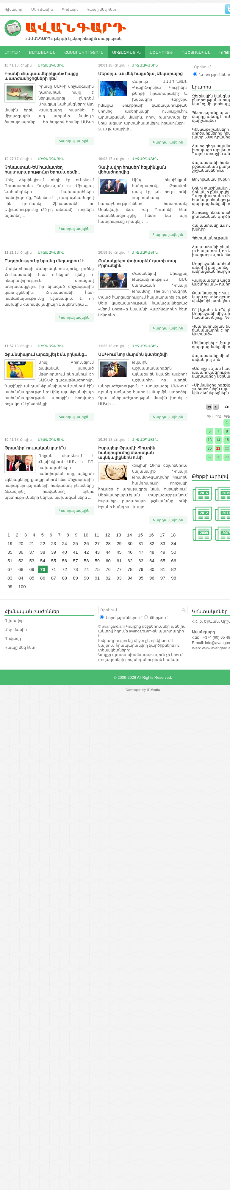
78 (130, 569)
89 (75, 577)
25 (75, 543)
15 (140, 534)
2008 (204, 533)
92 (108, 577)
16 (151, 534)
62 (130, 560)
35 (9, 552)
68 (21, 569)
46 (130, 552)
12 (107, 534)
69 (31, 569)
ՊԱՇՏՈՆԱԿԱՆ (196, 52)
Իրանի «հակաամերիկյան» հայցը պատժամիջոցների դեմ (41, 75)
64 (151, 560)
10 (85, 534)
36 (21, 552)
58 (86, 560)
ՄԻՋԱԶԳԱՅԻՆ (126, 52)
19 (9, 543)
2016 (204, 493)
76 (108, 569)
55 (53, 560)
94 (130, 577)
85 (31, 577)
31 (140, 543)
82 (173, 569)
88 (64, 577)
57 (75, 560)
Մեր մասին (42, 9)
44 (108, 552)
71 (53, 569)
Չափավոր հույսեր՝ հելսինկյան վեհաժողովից (132, 169)
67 (9, 569)
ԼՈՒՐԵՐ (12, 52)
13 (118, 534)
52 (21, 560)
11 (96, 534)
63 (140, 560)
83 (9, 577)
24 (64, 543)
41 (75, 552)
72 (64, 569)
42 (86, 552)
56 (64, 560)
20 (21, 543)
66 (173, 560)
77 (119, 569)
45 (119, 552)
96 (151, 577)
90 (86, 577)
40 (64, 552)
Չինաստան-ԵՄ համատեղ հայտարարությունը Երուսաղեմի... (42, 169)
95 (140, 577)
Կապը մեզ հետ (101, 9)
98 (173, 577)
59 (97, 560)
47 (140, 552)
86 (42, 577)
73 (75, 569)
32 (151, 543)
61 (119, 560)
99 (9, 586)
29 (119, 543)
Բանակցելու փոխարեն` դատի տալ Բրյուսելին (137, 262)
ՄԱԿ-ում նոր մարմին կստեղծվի (133, 354)
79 (140, 569)
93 (119, 577)
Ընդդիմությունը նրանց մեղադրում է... (45, 260)
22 (42, 543)
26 (86, 543)
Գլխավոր (13, 9)
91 (97, 577)
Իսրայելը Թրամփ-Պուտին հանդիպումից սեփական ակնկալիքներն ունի (126, 452)
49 (162, 552)
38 (42, 552)
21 (31, 543)
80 (151, 569)
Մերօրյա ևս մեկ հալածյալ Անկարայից (140, 73)
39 (53, 552)
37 (31, 552)
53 (31, 560)
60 (108, 560)
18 (173, 534)
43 (97, 552)
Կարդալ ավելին (74, 141)
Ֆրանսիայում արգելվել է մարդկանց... (45, 354)
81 (162, 569)
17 (162, 534)
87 (53, 577)
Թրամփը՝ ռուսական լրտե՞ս (35, 447)
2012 (204, 513)
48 (151, 552)
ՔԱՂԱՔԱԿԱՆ (42, 52)
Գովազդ (70, 9)
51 (9, 560)
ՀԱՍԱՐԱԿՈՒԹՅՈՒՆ (83, 52)
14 (129, 534)
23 (53, 543)
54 (42, 560)
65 (162, 560)
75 (97, 569)
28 (108, 543)
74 (86, 569)
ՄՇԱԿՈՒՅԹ (161, 52)
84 (21, 577)
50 (173, 552)
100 (22, 586)
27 (97, 543)
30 (130, 543)
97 (162, 577)
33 (162, 543)
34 (173, 543)
